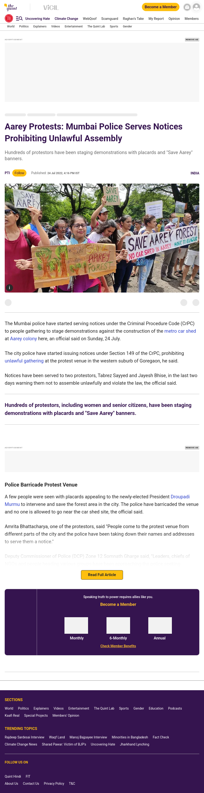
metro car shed (180, 331)
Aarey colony (23, 338)
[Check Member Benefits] (118, 646)
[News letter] (187, 7)
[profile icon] (196, 7)
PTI (7, 173)
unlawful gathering (24, 361)
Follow (19, 173)
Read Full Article (102, 575)
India (195, 173)
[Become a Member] (160, 7)
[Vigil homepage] (51, 10)
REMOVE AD (192, 40)
